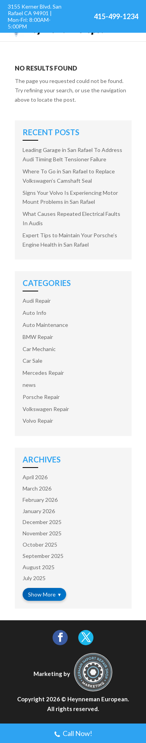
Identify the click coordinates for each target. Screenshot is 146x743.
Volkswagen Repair (46, 409)
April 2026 (35, 477)
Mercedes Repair (43, 372)
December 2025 (42, 522)
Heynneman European (97, 698)
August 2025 (39, 567)
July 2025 (34, 578)
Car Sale (32, 360)
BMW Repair (38, 337)
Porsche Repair (41, 397)
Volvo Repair (38, 420)
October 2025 (40, 544)
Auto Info (34, 312)
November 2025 (42, 533)
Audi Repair (37, 300)
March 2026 (37, 488)
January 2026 (39, 511)
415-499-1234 (116, 16)
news (29, 384)
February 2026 (40, 499)
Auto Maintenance (45, 324)
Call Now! (73, 734)
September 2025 (43, 555)
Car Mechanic (39, 349)
